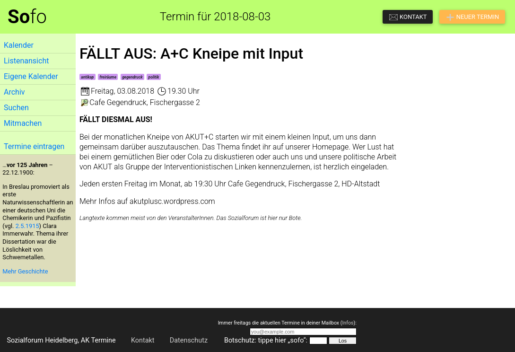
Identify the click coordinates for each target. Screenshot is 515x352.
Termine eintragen (34, 146)
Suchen (16, 107)
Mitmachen (23, 123)
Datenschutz (189, 340)
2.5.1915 (27, 225)
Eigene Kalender (31, 76)
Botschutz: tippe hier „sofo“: (265, 340)
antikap (87, 77)
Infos (347, 323)
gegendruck (132, 77)
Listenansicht (26, 60)
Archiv (14, 92)
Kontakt (143, 340)
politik (153, 77)
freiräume (108, 77)
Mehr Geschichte (25, 271)
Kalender (19, 45)
